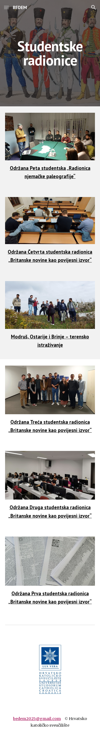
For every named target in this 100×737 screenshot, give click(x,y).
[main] (50, 53)
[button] (6, 7)
